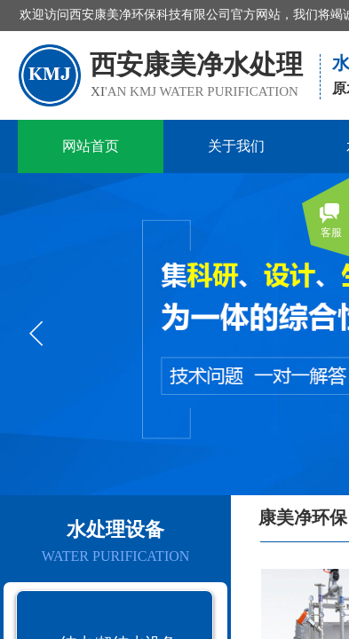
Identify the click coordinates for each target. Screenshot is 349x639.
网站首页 (90, 146)
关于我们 (236, 146)
